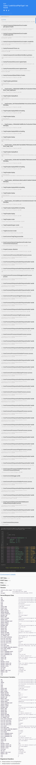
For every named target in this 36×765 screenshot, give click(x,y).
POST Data (4, 580)
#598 (25, 591)
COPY (5, 13)
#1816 (30, 592)
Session (3, 587)
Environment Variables (7, 677)
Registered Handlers (7, 759)
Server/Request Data (7, 595)
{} (20, 591)
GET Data (3, 578)
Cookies (3, 585)
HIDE (10, 13)
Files (2, 583)
